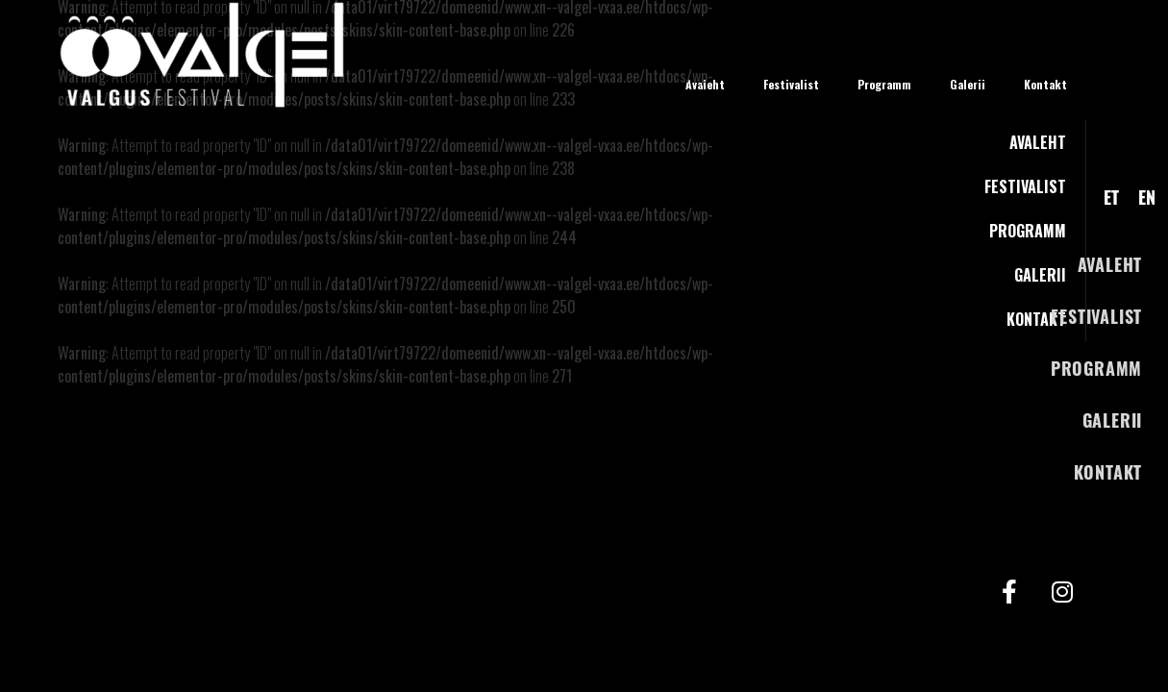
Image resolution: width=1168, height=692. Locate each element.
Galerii (1112, 420)
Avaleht (1110, 264)
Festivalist (1096, 316)
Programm (1096, 368)
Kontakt (1108, 471)
